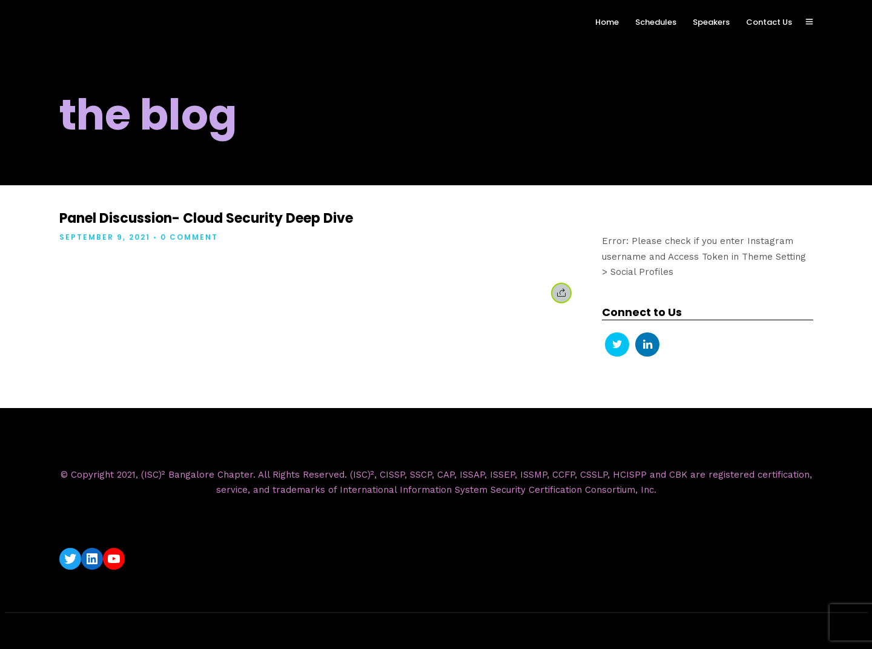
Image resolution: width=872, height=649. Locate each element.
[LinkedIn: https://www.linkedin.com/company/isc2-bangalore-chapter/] (92, 559)
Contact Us (769, 22)
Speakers (711, 22)
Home (607, 22)
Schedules (655, 22)
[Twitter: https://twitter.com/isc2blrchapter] (70, 559)
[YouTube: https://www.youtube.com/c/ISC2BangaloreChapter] (114, 559)
